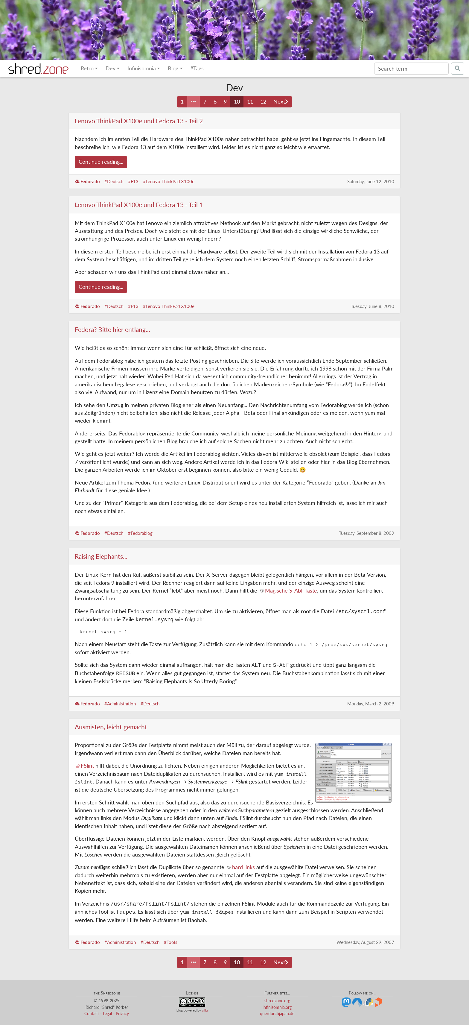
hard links (243, 867)
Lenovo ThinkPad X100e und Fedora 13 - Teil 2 (139, 120)
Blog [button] (173, 68)
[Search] (411, 69)
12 (263, 101)
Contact (91, 1013)
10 (237, 101)
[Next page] (281, 101)
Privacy (122, 1013)
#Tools (170, 942)
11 (250, 101)
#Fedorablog (140, 533)
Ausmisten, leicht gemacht (111, 727)
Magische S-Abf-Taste (291, 590)
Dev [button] (110, 68)
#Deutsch (113, 181)
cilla (205, 1010)
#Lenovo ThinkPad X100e (168, 181)
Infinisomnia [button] (141, 68)
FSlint (87, 766)
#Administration (120, 703)
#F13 (133, 181)
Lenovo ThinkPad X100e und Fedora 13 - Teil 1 (139, 204)
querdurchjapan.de (277, 1013)
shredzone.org (277, 1000)
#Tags (197, 68)
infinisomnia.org (277, 1007)
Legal (107, 1013)
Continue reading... (101, 162)
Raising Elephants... (101, 556)
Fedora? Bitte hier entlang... (112, 329)
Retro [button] (87, 68)
